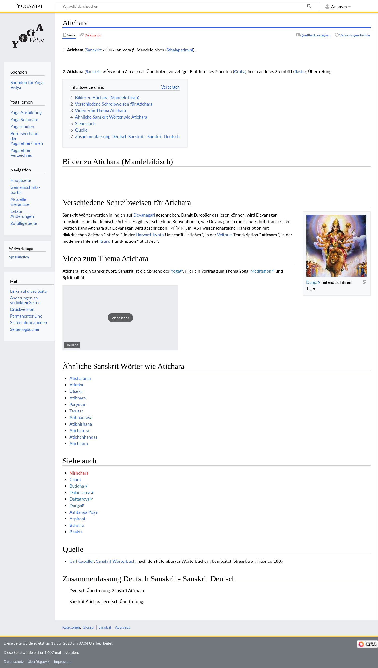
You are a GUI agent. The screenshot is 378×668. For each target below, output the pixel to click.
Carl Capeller (81, 561)
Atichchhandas (83, 437)
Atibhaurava (80, 417)
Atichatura (79, 430)
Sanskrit (93, 49)
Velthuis (224, 234)
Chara (75, 479)
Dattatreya (79, 499)
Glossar (88, 627)
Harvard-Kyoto (150, 234)
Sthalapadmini (179, 49)
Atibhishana (80, 423)
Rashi (299, 71)
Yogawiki (29, 5)
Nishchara (78, 473)
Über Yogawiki (38, 661)
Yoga (175, 271)
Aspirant (77, 518)
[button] (120, 317)
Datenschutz (14, 661)
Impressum (63, 661)
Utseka (76, 391)
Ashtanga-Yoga (83, 512)
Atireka (76, 384)
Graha (239, 71)
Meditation (260, 271)
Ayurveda (122, 627)
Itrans (105, 241)
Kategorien (71, 627)
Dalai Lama (79, 492)
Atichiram (78, 443)
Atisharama (80, 378)
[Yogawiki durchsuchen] (187, 6)
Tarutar (76, 410)
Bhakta (76, 531)
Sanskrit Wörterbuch (115, 561)
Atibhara (77, 397)
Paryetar (77, 404)
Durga (311, 282)
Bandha (76, 525)
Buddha (76, 486)
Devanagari (144, 215)
